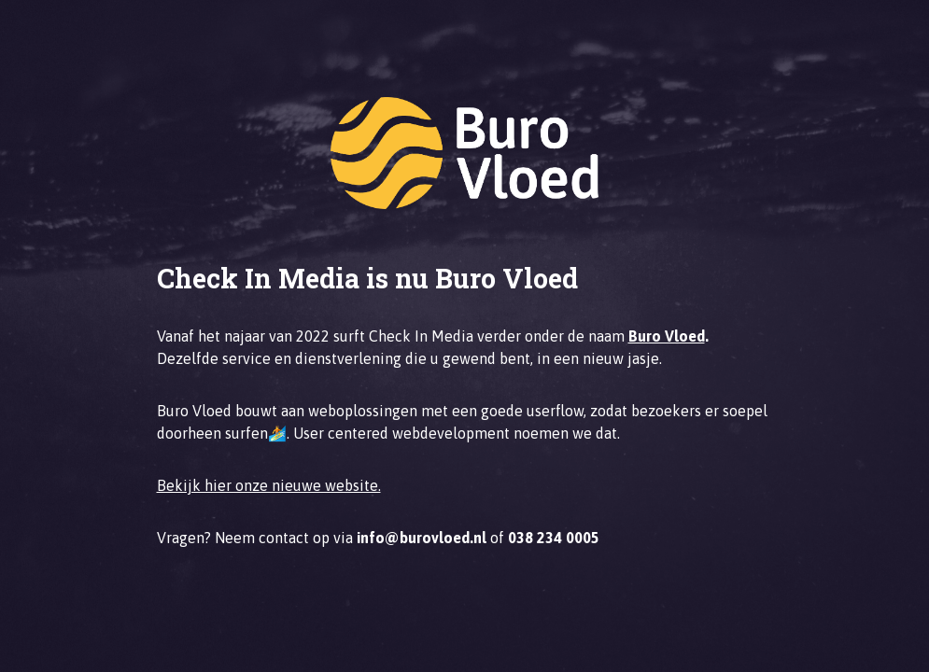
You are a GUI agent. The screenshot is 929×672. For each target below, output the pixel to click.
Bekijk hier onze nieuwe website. (269, 485)
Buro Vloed (666, 336)
